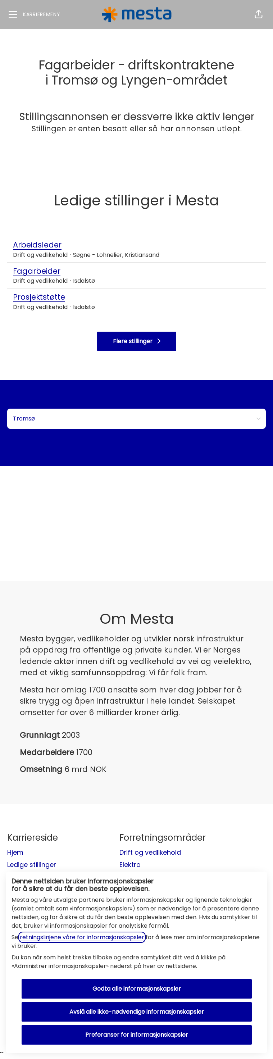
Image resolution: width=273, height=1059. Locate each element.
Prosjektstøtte (54, 297)
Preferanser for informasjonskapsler (136, 1035)
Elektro (130, 864)
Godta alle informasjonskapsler (136, 989)
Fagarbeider (54, 271)
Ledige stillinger (31, 864)
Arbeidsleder (86, 245)
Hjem (15, 852)
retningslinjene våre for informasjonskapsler (82, 937)
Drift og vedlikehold (150, 852)
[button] (259, 14)
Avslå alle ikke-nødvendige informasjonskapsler (136, 1012)
